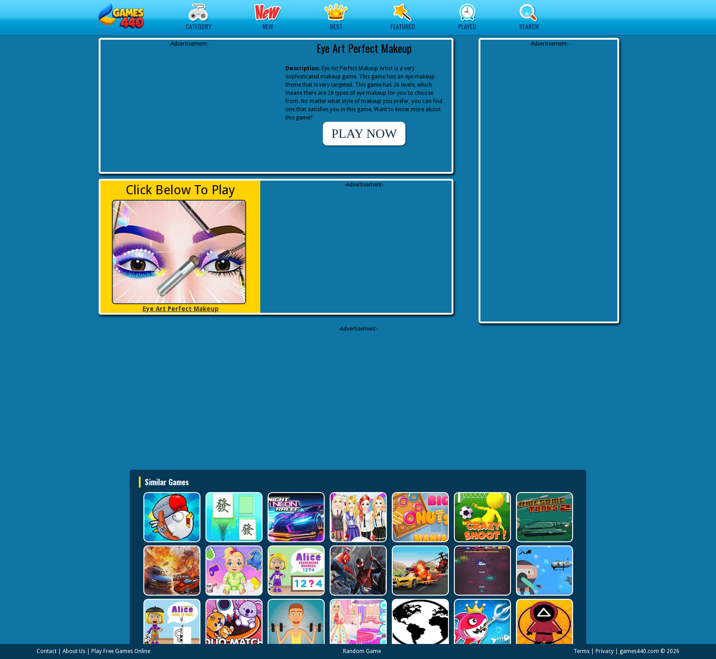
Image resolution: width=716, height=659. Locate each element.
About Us (74, 651)
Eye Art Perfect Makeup (180, 308)
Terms (582, 651)
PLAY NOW (364, 133)
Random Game (362, 651)
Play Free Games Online (120, 651)
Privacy (604, 651)
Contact (47, 651)
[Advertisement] (188, 105)
